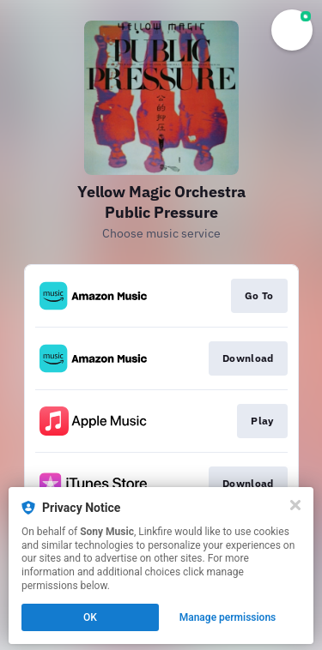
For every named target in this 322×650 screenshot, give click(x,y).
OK (90, 617)
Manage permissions (227, 617)
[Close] (295, 505)
